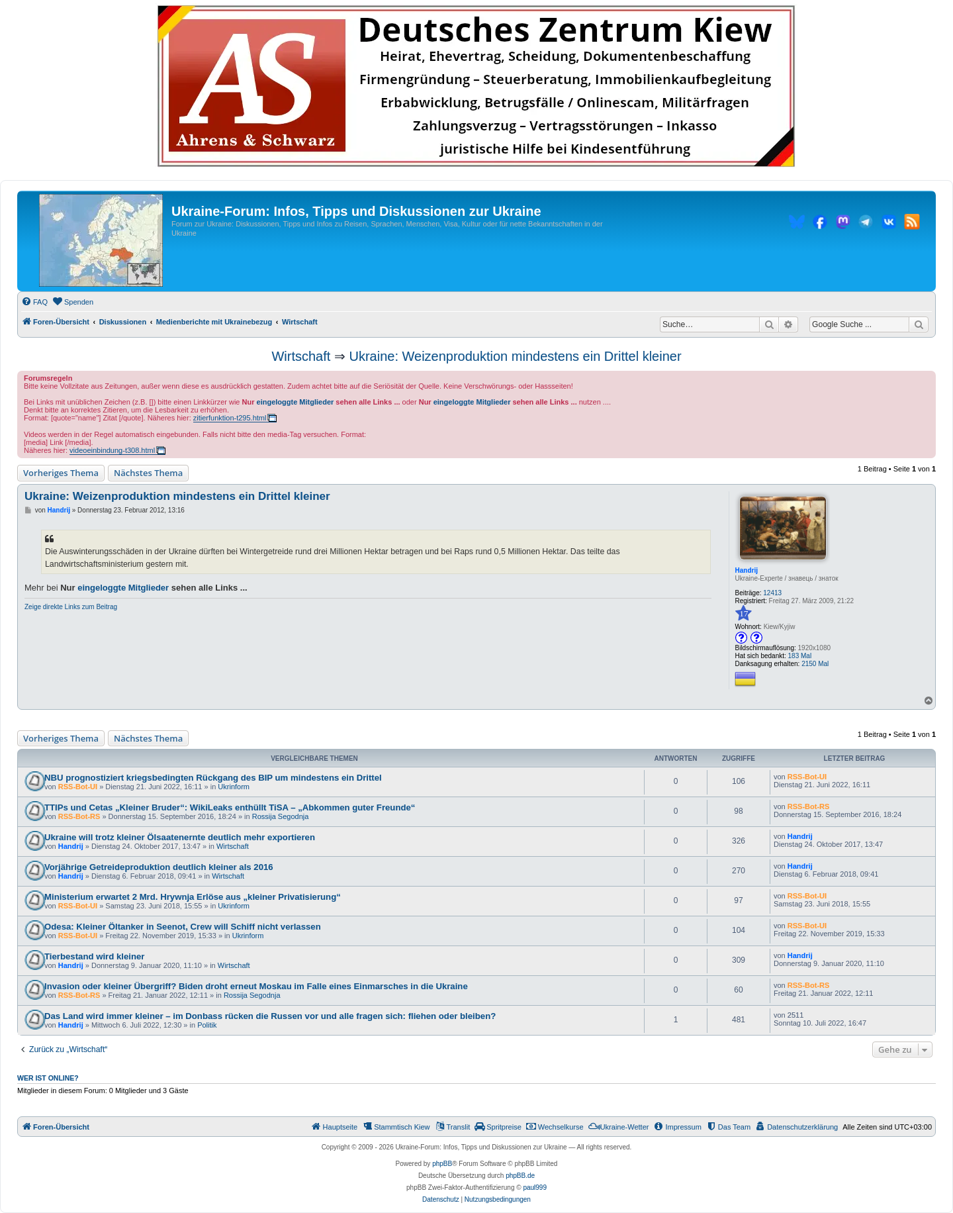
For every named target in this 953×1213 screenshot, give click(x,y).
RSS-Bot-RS (79, 816)
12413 (772, 593)
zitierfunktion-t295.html (230, 418)
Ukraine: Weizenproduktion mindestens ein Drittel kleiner (515, 356)
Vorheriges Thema (61, 473)
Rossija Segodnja (280, 816)
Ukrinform (234, 787)
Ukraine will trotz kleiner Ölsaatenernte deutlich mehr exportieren (179, 837)
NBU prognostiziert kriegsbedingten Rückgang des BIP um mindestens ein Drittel (213, 778)
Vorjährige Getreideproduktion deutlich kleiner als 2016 (158, 867)
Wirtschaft (300, 356)
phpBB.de (520, 1175)
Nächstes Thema (148, 473)
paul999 (535, 1187)
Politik (206, 1025)
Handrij (746, 570)
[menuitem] (34, 302)
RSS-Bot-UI (77, 787)
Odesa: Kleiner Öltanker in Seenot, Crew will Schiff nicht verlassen (182, 927)
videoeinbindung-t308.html (112, 450)
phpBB (442, 1163)
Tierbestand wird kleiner (94, 956)
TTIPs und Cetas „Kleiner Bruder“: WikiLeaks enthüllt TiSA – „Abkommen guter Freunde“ (229, 807)
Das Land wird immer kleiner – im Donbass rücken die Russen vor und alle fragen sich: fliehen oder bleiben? (270, 1016)
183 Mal (800, 655)
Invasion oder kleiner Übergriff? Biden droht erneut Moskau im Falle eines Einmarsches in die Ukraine (256, 986)
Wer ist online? (48, 1078)
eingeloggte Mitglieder (295, 402)
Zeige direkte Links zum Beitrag (70, 606)
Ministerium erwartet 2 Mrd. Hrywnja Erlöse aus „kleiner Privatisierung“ (192, 897)
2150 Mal (815, 663)
